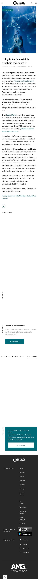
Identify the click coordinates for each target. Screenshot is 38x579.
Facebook (24, 552)
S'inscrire (14, 341)
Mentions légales (23, 512)
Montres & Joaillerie (22, 482)
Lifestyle (22, 489)
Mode (21, 468)
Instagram (24, 548)
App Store (25, 530)
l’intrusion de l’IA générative (24, 81)
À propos (22, 502)
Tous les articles (32, 357)
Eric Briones (27, 66)
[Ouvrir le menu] (2, 3)
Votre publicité (22, 518)
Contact (22, 523)
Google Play (25, 534)
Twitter (23, 544)
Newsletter (23, 507)
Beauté (22, 476)
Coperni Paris (11, 115)
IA (3, 206)
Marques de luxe (22, 494)
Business (22, 472)
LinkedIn (24, 540)
